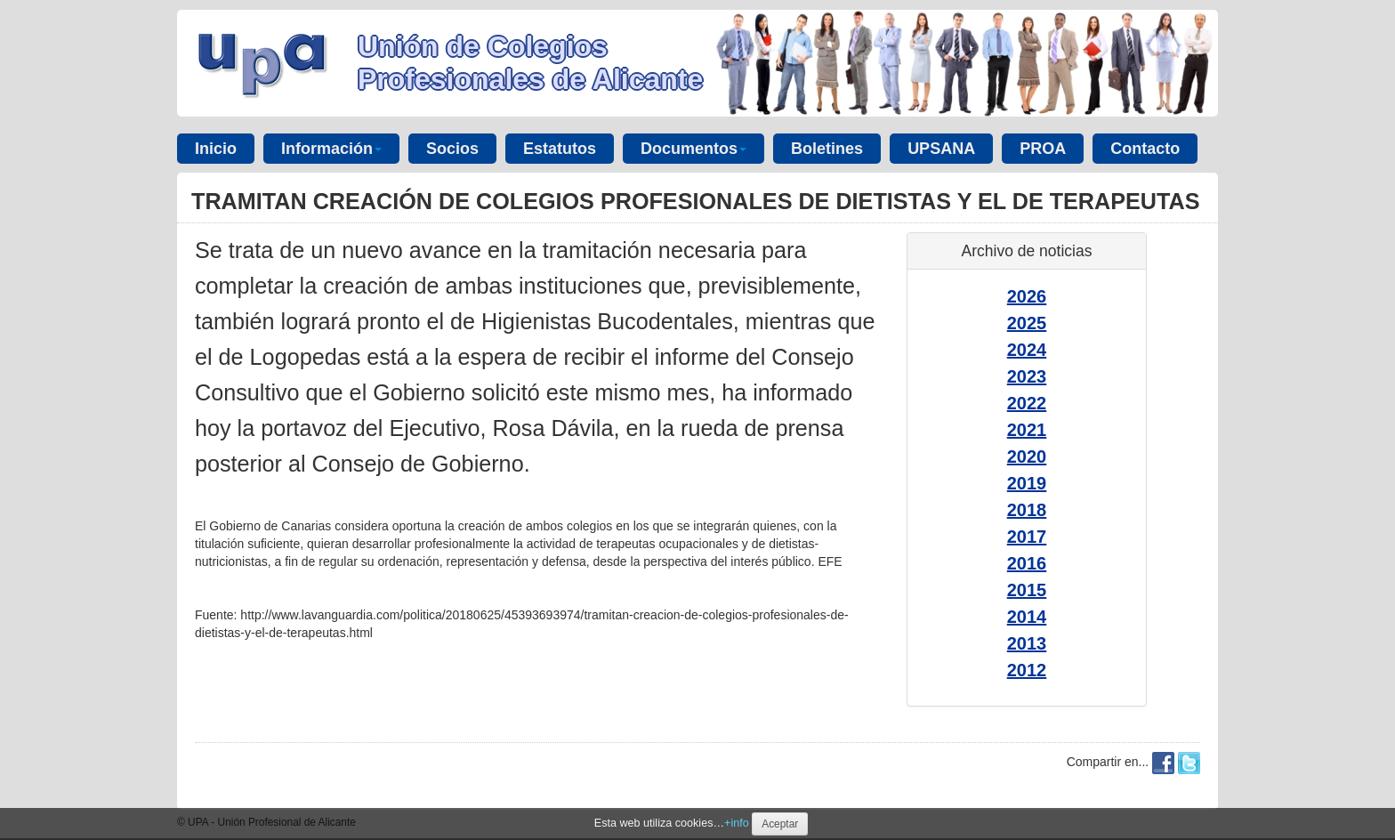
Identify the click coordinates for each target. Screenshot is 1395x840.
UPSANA (941, 149)
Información (331, 149)
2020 (1027, 456)
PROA (1043, 149)
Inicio (216, 149)
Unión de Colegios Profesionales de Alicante (530, 62)
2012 (1027, 670)
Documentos (693, 149)
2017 (1027, 536)
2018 (1027, 510)
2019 (1027, 483)
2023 (1027, 376)
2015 (1027, 590)
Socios (452, 149)
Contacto (1145, 149)
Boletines (827, 149)
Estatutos (559, 149)
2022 (1027, 403)
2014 (1027, 616)
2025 (1027, 323)
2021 (1027, 430)
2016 (1027, 563)
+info (736, 823)
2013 (1027, 643)
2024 (1027, 349)
